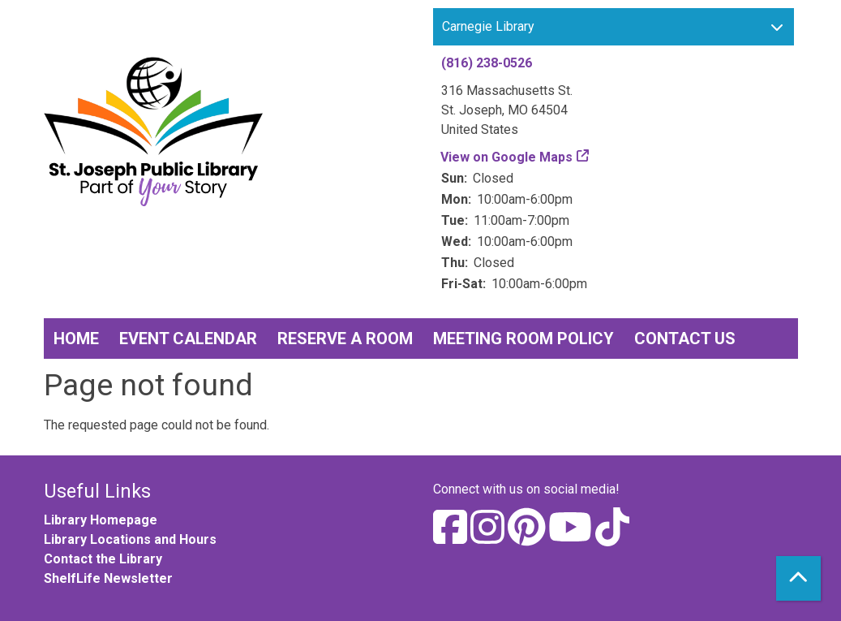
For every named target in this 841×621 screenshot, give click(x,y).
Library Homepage (100, 520)
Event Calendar (188, 338)
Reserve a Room (345, 338)
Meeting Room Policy (523, 338)
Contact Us (685, 338)
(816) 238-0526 (486, 63)
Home (76, 338)
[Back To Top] (798, 578)
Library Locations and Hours (130, 539)
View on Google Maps (507, 157)
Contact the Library (103, 559)
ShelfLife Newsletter (108, 578)
